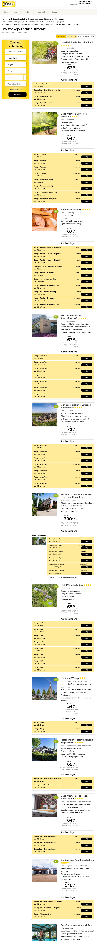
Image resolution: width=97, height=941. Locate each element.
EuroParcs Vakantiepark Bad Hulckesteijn (76, 926)
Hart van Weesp (73, 678)
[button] (63, 577)
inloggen (73, 4)
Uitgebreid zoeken (15, 90)
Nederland (41, 12)
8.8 (56, 680)
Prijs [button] (79, 36)
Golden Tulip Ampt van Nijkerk (77, 861)
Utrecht (54, 12)
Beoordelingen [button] (88, 36)
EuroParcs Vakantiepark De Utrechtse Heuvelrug (76, 496)
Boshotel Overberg (75, 209)
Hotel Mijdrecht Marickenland (77, 43)
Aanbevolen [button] (71, 36)
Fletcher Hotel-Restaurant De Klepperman (77, 741)
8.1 (56, 861)
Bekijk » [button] (87, 86)
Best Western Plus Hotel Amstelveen (74, 797)
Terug (6, 12)
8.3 (56, 44)
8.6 (56, 587)
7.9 (56, 741)
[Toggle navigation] (93, 4)
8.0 (56, 496)
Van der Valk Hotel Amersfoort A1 (73, 317)
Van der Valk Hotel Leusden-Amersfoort (76, 406)
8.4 (56, 406)
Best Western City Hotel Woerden (74, 115)
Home (15, 12)
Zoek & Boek (17, 94)
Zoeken (27, 12)
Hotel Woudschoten (76, 585)
